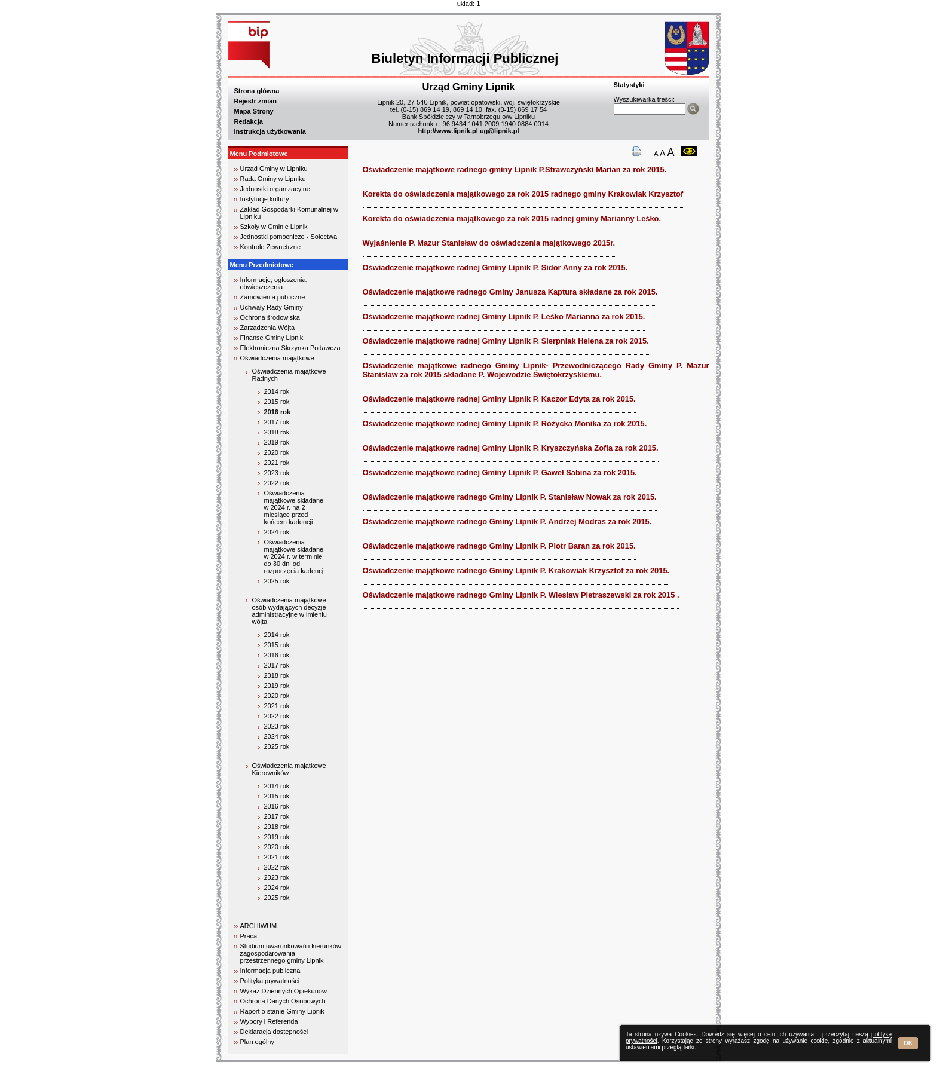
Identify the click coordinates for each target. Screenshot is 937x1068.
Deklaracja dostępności (274, 1031)
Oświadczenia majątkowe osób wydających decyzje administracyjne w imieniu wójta (289, 610)
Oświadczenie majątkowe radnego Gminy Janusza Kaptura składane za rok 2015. (510, 291)
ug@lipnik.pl (499, 130)
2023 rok (277, 472)
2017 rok (277, 422)
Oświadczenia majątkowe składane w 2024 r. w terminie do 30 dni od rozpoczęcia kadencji (294, 556)
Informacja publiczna (270, 970)
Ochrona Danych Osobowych (283, 1001)
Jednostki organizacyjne (275, 188)
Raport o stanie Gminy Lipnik (282, 1011)
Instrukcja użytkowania (270, 131)
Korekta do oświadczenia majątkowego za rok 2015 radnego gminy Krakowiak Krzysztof (523, 193)
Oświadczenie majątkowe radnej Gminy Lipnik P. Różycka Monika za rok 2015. (505, 423)
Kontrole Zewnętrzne (270, 246)
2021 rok (277, 462)
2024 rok (277, 531)
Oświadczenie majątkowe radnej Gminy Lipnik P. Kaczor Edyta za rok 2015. (499, 398)
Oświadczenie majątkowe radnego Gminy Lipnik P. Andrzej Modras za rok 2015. (507, 521)
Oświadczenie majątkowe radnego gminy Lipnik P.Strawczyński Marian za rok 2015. (515, 169)
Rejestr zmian (255, 101)
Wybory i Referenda (269, 1021)
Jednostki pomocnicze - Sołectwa (289, 236)
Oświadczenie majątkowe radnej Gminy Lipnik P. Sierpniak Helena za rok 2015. (506, 340)
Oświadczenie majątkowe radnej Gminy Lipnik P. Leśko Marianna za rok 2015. (504, 316)
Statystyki (629, 84)
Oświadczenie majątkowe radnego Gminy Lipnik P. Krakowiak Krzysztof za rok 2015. (516, 570)
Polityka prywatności (270, 980)
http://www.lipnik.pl (447, 130)
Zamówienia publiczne (272, 297)
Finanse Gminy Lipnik (272, 337)
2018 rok (277, 432)
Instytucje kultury (264, 199)
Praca (249, 936)
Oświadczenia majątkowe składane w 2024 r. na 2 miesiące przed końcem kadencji (294, 507)
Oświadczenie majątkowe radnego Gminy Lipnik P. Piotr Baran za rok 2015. (499, 545)
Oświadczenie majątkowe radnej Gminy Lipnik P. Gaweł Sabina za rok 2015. (500, 472)
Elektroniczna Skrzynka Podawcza (290, 347)
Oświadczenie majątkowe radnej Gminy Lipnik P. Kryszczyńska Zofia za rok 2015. (511, 447)
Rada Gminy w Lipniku (273, 178)
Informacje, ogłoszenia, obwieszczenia (274, 283)
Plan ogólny (257, 1041)
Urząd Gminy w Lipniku (274, 168)
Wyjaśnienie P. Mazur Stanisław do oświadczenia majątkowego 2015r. (489, 242)
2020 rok (277, 452)
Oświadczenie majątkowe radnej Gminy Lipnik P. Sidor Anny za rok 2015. (495, 267)
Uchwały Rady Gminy (271, 307)
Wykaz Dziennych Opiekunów (283, 990)
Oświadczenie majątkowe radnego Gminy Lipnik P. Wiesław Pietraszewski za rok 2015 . (521, 594)
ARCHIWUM (258, 925)
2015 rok (277, 401)
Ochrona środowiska (270, 317)
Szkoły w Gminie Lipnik (274, 226)
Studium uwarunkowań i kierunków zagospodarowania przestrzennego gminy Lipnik (290, 953)
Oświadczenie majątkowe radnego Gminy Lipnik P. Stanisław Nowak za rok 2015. (510, 496)
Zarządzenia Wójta (267, 327)
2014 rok (277, 391)
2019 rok (277, 442)
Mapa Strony (254, 111)
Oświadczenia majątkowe (277, 358)
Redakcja (248, 121)
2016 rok (277, 411)
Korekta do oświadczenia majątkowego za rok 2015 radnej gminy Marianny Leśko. (512, 218)
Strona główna (257, 90)
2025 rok (277, 581)
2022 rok (277, 482)
